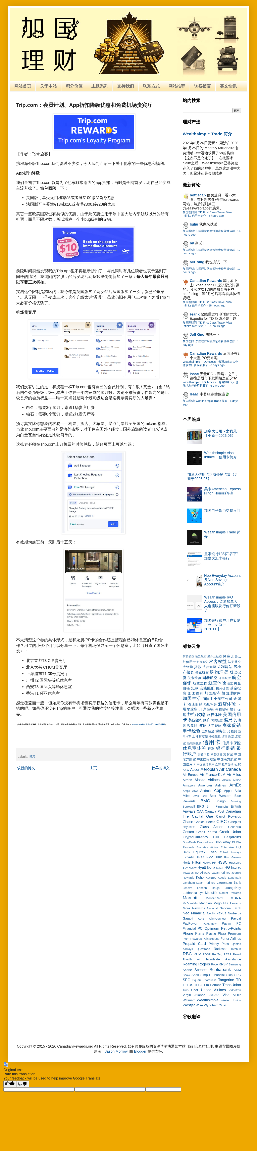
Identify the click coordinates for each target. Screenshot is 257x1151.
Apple (228, 791)
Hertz (187, 862)
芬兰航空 (202, 672)
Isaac (194, 374)
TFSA (198, 985)
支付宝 (228, 754)
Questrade (203, 949)
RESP (228, 954)
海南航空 (225, 678)
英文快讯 (228, 86)
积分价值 (74, 86)
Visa (225, 995)
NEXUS (221, 913)
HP (214, 862)
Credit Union (230, 832)
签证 (203, 726)
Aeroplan (209, 769)
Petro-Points (231, 928)
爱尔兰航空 (214, 656)
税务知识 (222, 731)
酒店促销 (195, 704)
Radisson (220, 949)
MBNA (235, 898)
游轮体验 (204, 754)
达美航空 (234, 662)
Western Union (231, 1000)
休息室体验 (194, 748)
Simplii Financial (212, 975)
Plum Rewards (192, 938)
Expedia (189, 857)
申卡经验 (191, 730)
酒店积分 (210, 704)
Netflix (211, 913)
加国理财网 (231, 693)
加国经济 (212, 693)
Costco (188, 832)
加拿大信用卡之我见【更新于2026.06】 (220, 433)
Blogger (140, 1051)
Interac (236, 867)
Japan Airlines (221, 872)
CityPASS (189, 827)
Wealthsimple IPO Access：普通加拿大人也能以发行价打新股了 (222, 603)
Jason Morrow (116, 1051)
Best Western (220, 796)
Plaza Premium (229, 933)
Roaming (190, 964)
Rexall (237, 954)
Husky (193, 867)
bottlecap (198, 195)
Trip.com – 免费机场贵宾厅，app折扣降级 (148, 724)
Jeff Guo (197, 335)
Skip (229, 975)
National (212, 908)
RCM (197, 954)
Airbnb (187, 780)
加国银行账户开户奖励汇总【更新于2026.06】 (222, 624)
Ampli (186, 791)
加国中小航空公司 (217, 699)
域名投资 (216, 754)
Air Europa (190, 774)
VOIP (237, 995)
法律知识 (209, 667)
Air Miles (234, 775)
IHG (226, 867)
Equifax (199, 852)
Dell (216, 837)
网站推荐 (176, 86)
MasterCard (214, 898)
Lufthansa (190, 893)
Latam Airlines (205, 882)
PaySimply (210, 923)
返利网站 (224, 667)
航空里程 (200, 683)
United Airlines (213, 990)
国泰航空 (210, 678)
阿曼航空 (188, 656)
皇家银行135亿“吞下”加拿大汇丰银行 (221, 556)
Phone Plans (193, 933)
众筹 (218, 764)
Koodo (222, 877)
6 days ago (217, 365)
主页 (93, 768)
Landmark (234, 877)
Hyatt (201, 867)
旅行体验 (214, 715)
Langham (189, 882)
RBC (187, 953)
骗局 (227, 719)
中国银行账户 (205, 764)
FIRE (219, 857)
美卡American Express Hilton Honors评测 (222, 491)
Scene (187, 970)
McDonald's (190, 903)
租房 (237, 764)
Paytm (226, 923)
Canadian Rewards (206, 281)
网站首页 (22, 86)
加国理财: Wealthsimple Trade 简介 (205, 400)
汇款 (195, 688)
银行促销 (225, 748)
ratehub (236, 949)
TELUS (188, 985)
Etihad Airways (230, 852)
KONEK (211, 877)
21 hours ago (216, 326)
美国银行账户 (199, 720)
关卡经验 (194, 678)
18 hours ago (216, 305)
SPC (237, 975)
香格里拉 (215, 736)
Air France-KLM (212, 775)
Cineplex (234, 822)
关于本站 (48, 86)
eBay (226, 842)
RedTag (217, 954)
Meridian (205, 903)
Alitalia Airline (231, 780)
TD (238, 980)
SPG (186, 980)
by (192, 243)
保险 (226, 656)
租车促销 (228, 764)
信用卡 (211, 742)
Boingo (220, 801)
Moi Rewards (232, 903)
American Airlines (212, 785)
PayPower (190, 923)
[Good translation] (9, 1084)
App (217, 790)
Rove (214, 964)
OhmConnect (217, 918)
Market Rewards (230, 893)
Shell (195, 975)
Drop (218, 842)
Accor (194, 770)
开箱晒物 (222, 709)
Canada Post (214, 811)
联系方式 (151, 86)
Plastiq (211, 933)
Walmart (189, 1000)
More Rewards (194, 908)
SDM (237, 970)
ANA (195, 791)
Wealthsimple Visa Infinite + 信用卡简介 (220, 455)
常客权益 (218, 661)
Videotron (235, 990)
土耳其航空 (200, 736)
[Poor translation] (22, 1084)
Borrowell (189, 806)
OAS (201, 918)
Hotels (207, 862)
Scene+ (200, 970)
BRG (200, 806)
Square (197, 980)
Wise (199, 1005)
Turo (186, 990)
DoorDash (189, 842)
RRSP (223, 964)
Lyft (201, 893)
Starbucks (210, 980)
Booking (235, 801)
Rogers (204, 964)
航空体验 (217, 682)
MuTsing (197, 262)
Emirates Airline (207, 847)
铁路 (234, 731)
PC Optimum (208, 928)
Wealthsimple (207, 1000)
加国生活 (192, 698)
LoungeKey (232, 888)
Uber (194, 990)
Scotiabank (220, 969)
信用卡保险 (231, 743)
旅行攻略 (197, 714)
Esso (213, 852)
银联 (211, 748)
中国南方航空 (227, 759)
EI (233, 842)
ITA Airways (202, 872)
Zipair (222, 1005)
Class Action (211, 827)
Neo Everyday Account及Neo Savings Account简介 (222, 580)
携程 (32, 756)
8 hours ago (216, 215)
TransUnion (231, 985)
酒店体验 (227, 704)
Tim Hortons (212, 985)
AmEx (235, 784)
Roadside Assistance (223, 959)
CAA (200, 811)
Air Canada (230, 769)
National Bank (230, 908)
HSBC (222, 862)
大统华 (188, 667)
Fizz (226, 857)
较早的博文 (161, 768)
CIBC (221, 821)
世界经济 (208, 731)
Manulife (211, 893)
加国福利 (195, 693)
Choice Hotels (205, 822)
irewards (188, 872)
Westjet (189, 1005)
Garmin (236, 857)
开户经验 (206, 709)
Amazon (189, 785)
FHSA (200, 857)
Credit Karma (206, 832)
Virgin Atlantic (194, 995)
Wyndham (211, 1005)
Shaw (186, 975)
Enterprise (227, 847)
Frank (195, 314)
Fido (209, 857)
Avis (196, 796)
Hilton (196, 862)
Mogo (217, 903)
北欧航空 (202, 662)
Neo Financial (194, 913)
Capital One (202, 816)
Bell (204, 796)
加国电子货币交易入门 (222, 511)
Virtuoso (214, 995)
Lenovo (187, 888)
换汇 (230, 683)
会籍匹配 (207, 688)
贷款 (198, 667)
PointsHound (211, 938)
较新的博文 (26, 768)
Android (205, 791)
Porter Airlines (230, 938)
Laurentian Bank (229, 882)
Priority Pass (219, 944)
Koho (200, 877)
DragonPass (205, 842)
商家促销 (231, 725)
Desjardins (232, 837)
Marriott (190, 897)
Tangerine (226, 980)
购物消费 (219, 671)
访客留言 (202, 86)
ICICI (219, 867)
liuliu (194, 224)
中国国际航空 (206, 759)
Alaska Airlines (207, 780)
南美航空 (217, 720)
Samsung (235, 964)
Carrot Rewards (228, 816)
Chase (188, 822)
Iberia (211, 867)
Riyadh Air (192, 959)
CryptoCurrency (195, 837)
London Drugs (208, 888)
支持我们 (125, 86)
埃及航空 (201, 656)
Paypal (236, 918)
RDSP (207, 954)
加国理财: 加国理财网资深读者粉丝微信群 (209, 231)
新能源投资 (194, 743)
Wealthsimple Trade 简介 (207, 134)
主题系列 (99, 86)
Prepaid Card (194, 944)
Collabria (234, 827)
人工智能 (214, 725)
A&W (186, 769)
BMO (205, 800)
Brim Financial (217, 806)
